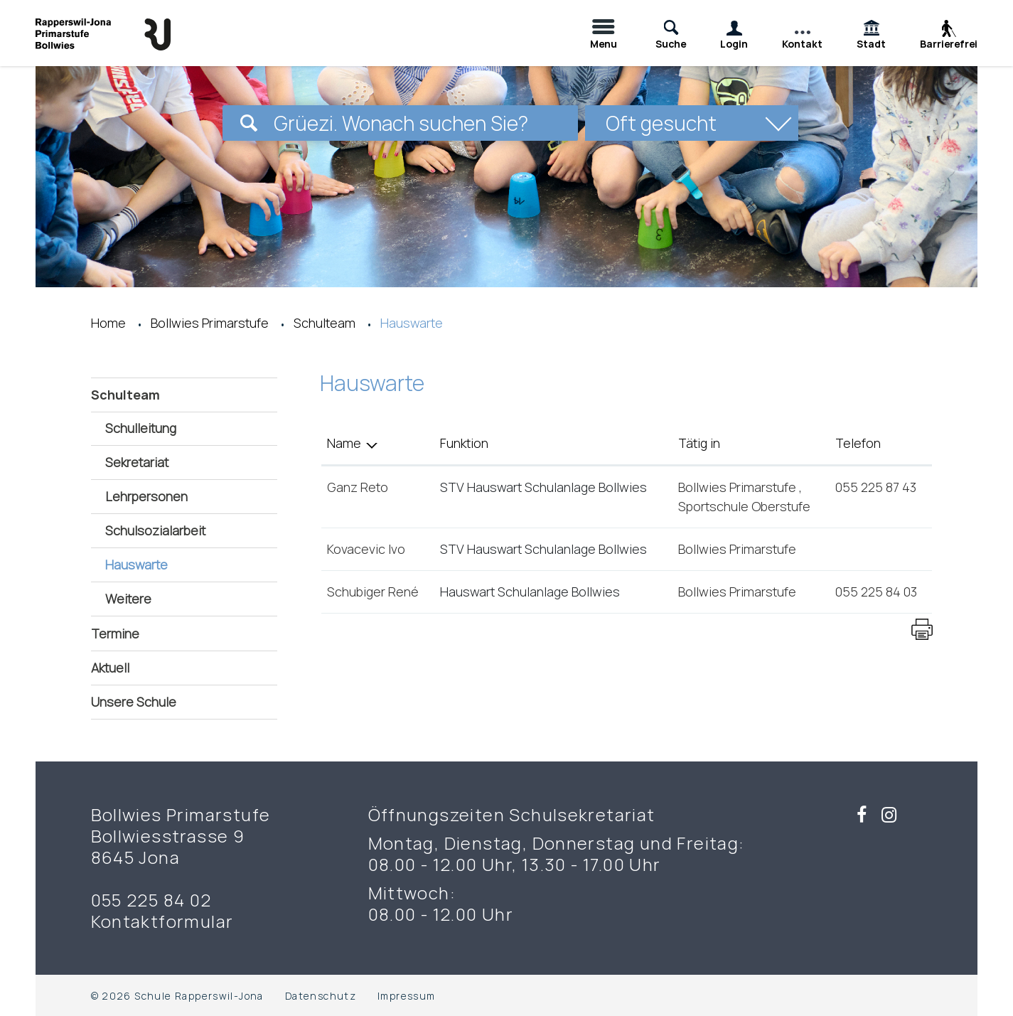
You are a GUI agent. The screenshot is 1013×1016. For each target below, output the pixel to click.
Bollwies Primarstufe (738, 487)
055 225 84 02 (151, 900)
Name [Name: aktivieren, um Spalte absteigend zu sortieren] (344, 442)
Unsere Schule (133, 701)
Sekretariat (136, 462)
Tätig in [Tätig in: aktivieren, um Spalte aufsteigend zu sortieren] (699, 442)
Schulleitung (140, 428)
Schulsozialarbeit (155, 530)
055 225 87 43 (875, 487)
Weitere (128, 598)
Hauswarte (175, 564)
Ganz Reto (357, 487)
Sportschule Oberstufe (744, 506)
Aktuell (110, 667)
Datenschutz (320, 995)
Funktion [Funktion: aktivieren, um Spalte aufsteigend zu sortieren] (464, 442)
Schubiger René (373, 591)
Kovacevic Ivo (366, 548)
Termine (115, 633)
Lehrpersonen (146, 496)
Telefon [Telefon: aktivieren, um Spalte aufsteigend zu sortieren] (858, 442)
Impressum (406, 995)
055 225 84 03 (876, 591)
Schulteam (125, 394)
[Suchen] (248, 123)
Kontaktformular (162, 921)
